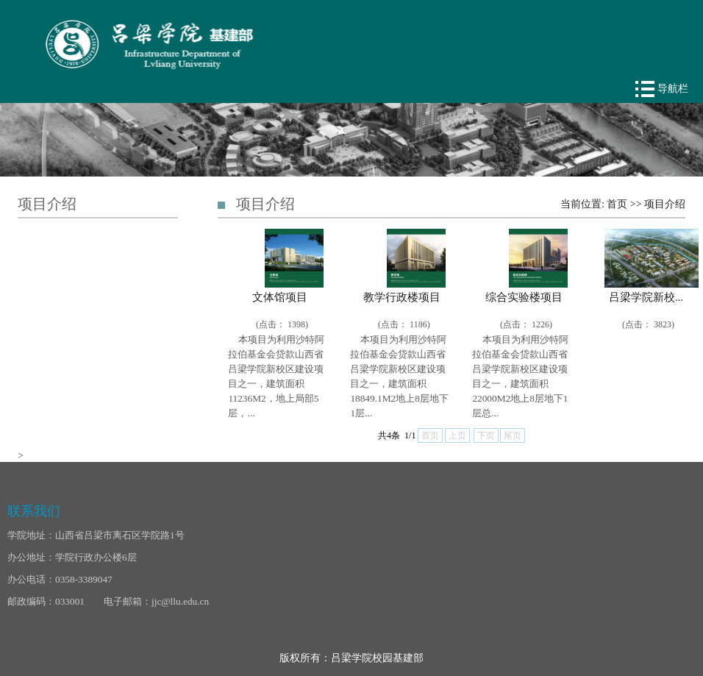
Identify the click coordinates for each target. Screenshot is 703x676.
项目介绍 (664, 204)
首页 (617, 204)
